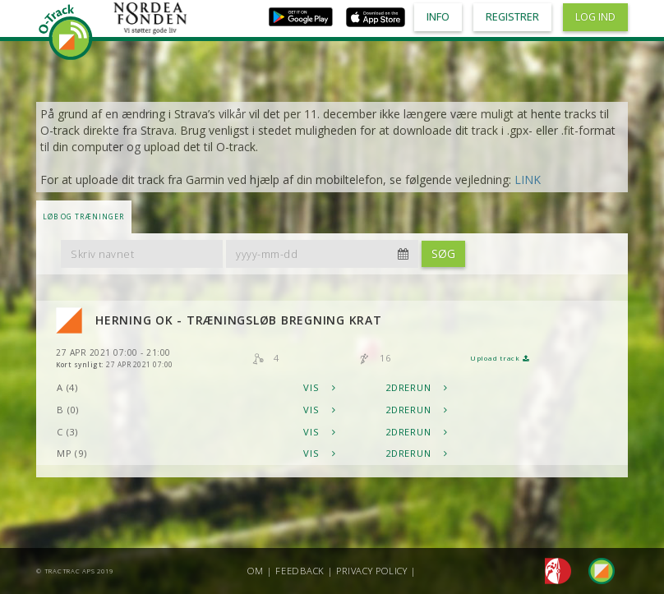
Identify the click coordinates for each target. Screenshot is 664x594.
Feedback (300, 570)
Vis (319, 387)
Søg (443, 253)
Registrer (512, 17)
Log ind (595, 17)
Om (255, 570)
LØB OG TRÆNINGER (83, 216)
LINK (527, 179)
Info (438, 17)
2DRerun (416, 387)
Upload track (499, 358)
